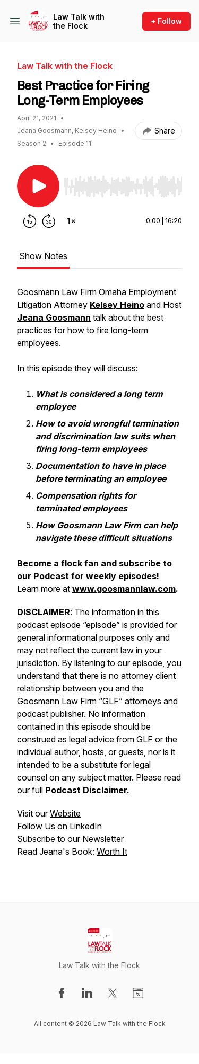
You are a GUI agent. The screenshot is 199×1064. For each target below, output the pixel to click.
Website (65, 813)
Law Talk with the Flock (79, 21)
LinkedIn (86, 826)
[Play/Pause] (38, 186)
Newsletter (103, 839)
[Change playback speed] (71, 221)
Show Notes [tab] (43, 256)
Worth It (112, 851)
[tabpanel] (99, 577)
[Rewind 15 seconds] (29, 221)
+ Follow (166, 20)
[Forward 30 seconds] (48, 221)
